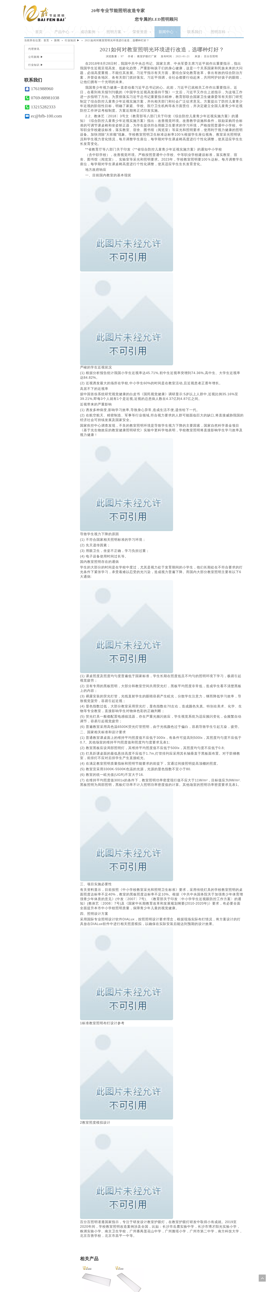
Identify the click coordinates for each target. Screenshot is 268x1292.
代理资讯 (33, 49)
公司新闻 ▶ (35, 57)
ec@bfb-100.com (43, 116)
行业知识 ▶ (35, 65)
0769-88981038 (42, 97)
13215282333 (40, 106)
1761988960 (39, 88)
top (262, 1278)
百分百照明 (211, 56)
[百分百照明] (44, 13)
